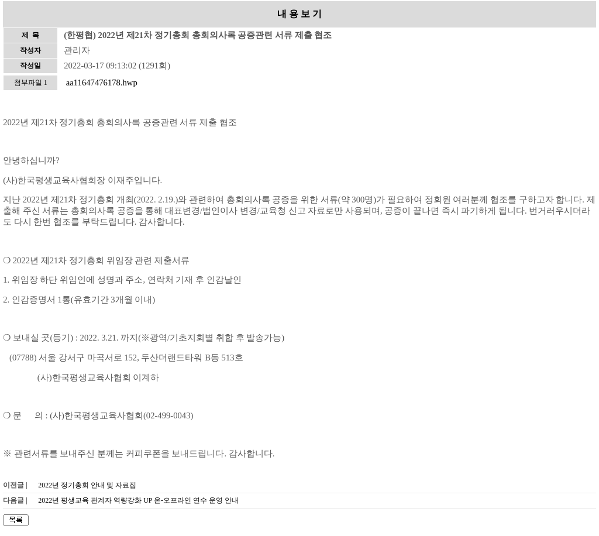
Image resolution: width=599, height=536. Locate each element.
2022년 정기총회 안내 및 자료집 (87, 485)
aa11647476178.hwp (101, 82)
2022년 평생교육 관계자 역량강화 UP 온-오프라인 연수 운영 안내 (138, 500)
